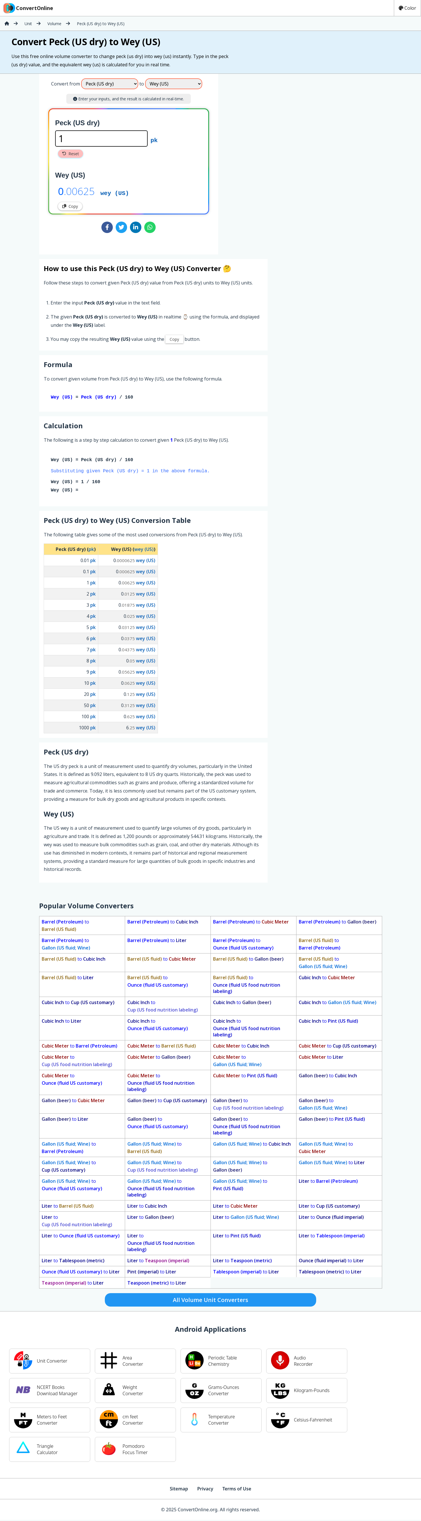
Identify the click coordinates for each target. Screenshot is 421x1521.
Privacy (205, 1490)
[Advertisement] (265, 162)
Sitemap (179, 1490)
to (65, 926)
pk (154, 140)
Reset (70, 153)
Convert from (65, 84)
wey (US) (115, 193)
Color (407, 8)
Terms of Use (236, 1490)
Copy (70, 206)
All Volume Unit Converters (210, 1301)
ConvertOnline (27, 8)
